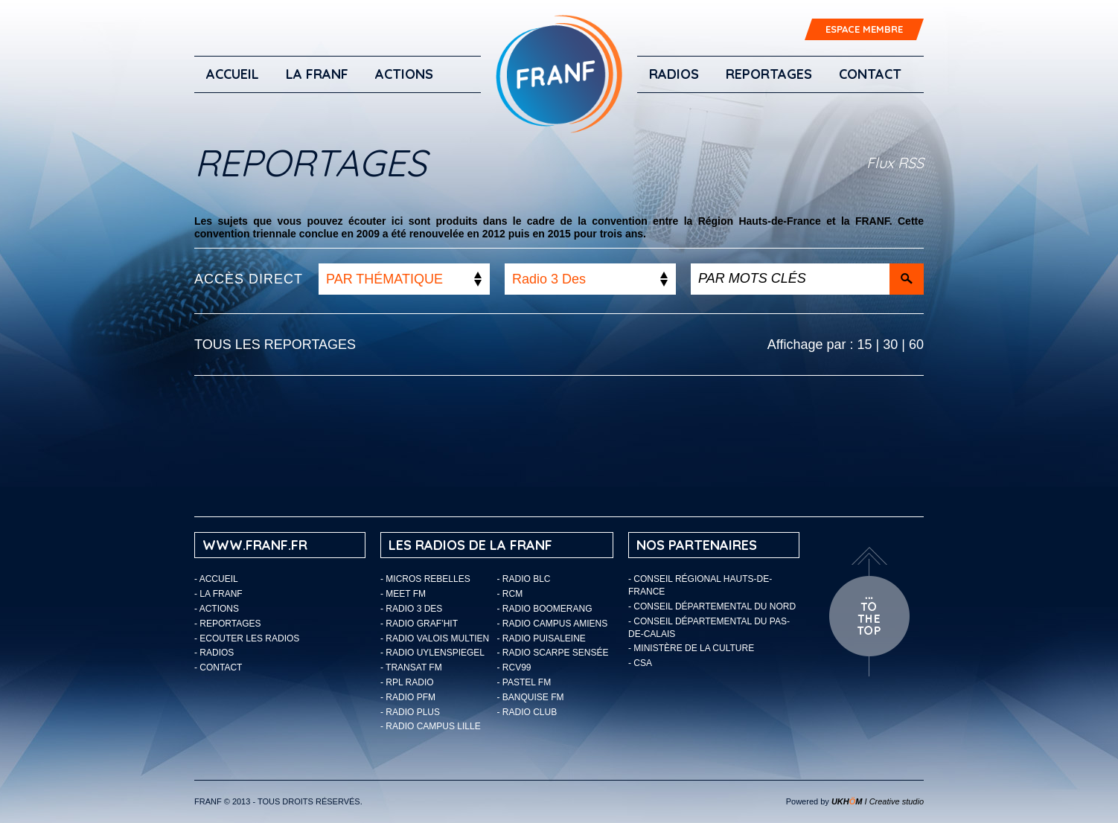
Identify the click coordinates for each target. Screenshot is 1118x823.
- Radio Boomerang (544, 608)
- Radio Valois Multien (434, 638)
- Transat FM (411, 667)
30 (890, 344)
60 (916, 344)
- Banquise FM (530, 697)
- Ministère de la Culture (691, 648)
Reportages (769, 74)
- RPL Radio (407, 682)
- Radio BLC (524, 579)
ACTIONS (404, 74)
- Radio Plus (410, 712)
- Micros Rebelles (425, 579)
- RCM (510, 594)
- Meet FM (403, 594)
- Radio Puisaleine (541, 638)
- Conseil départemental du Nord (712, 606)
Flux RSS (895, 162)
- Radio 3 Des (411, 608)
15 (864, 344)
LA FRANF (317, 74)
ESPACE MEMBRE (864, 29)
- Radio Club (527, 712)
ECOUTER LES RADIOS (249, 638)
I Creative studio (877, 801)
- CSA (640, 663)
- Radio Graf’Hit (419, 623)
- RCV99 (514, 667)
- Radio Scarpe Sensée (553, 652)
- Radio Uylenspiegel (432, 652)
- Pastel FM (524, 682)
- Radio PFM (407, 697)
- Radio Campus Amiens (552, 623)
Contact (870, 74)
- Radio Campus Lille (430, 726)
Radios (674, 74)
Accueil (232, 74)
